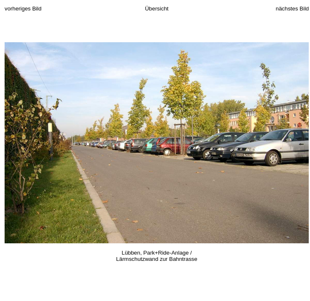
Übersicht (156, 8)
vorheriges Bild (23, 8)
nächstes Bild (292, 8)
